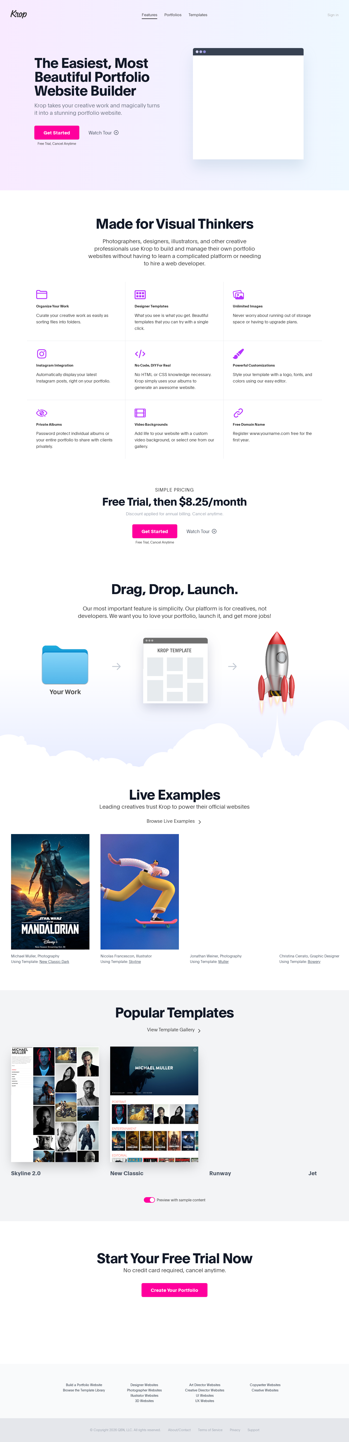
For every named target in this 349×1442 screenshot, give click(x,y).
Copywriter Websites (265, 1385)
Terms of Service (210, 1430)
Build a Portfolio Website (84, 1385)
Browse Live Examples (174, 821)
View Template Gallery (174, 1029)
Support (253, 1430)
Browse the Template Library (84, 1390)
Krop (18, 14)
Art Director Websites (204, 1385)
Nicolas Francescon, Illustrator (126, 956)
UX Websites (204, 1401)
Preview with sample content (181, 1199)
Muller (223, 961)
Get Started (57, 132)
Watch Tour (104, 132)
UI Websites (205, 1395)
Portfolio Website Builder (92, 83)
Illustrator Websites (144, 1395)
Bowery (314, 961)
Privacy (235, 1430)
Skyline (135, 961)
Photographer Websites (144, 1390)
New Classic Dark (54, 961)
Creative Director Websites (204, 1390)
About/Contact (179, 1430)
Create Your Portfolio (174, 1290)
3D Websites (144, 1401)
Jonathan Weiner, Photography (216, 956)
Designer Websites (144, 1385)
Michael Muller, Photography (35, 956)
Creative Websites (265, 1390)
